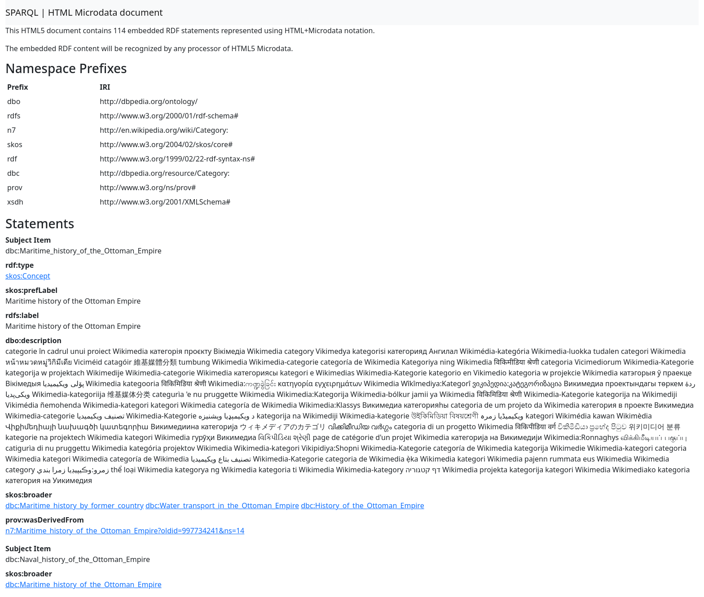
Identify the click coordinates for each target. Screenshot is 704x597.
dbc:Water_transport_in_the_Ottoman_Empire (222, 505)
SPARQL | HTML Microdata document (84, 12)
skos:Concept (27, 276)
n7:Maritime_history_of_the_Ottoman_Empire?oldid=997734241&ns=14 (124, 531)
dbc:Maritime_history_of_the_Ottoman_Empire (83, 584)
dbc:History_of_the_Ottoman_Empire (362, 505)
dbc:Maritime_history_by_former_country (74, 505)
